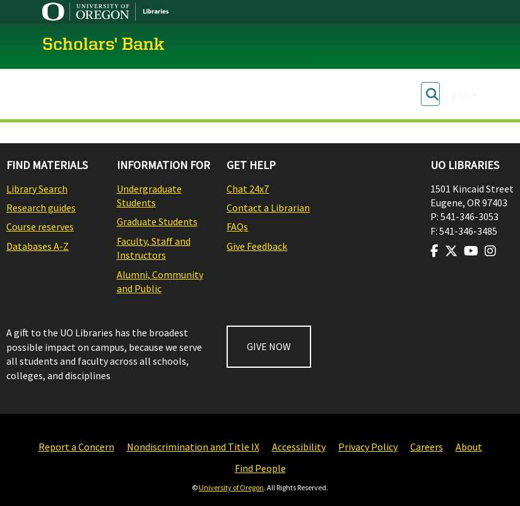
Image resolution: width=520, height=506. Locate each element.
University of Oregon (231, 487)
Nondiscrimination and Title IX (193, 446)
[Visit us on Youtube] (471, 251)
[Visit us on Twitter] (451, 251)
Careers (426, 446)
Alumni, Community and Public (160, 281)
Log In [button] (455, 94)
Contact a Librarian (268, 207)
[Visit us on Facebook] (434, 251)
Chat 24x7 (248, 188)
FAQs (237, 226)
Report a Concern (76, 446)
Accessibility (299, 446)
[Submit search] (432, 94)
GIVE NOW (269, 346)
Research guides (41, 207)
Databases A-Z (37, 246)
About (469, 446)
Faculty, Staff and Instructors (154, 248)
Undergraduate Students (149, 195)
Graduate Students (157, 221)
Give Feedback (257, 246)
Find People (260, 468)
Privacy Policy (368, 446)
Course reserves (40, 226)
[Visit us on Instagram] (490, 251)
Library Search (37, 188)
